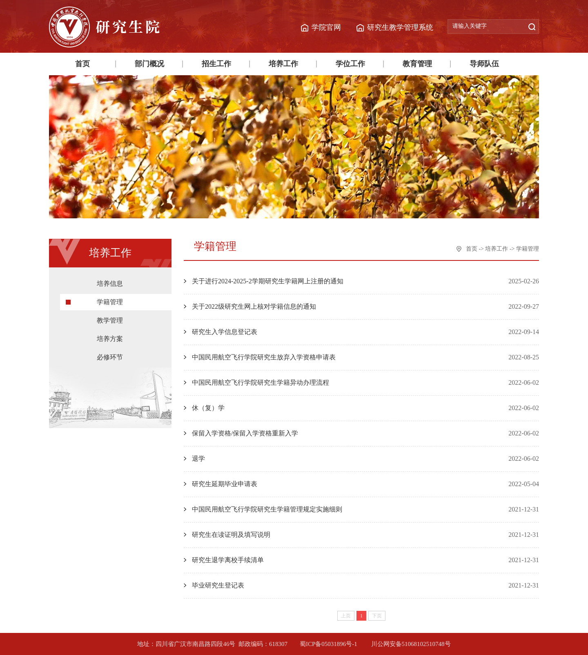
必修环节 (110, 357)
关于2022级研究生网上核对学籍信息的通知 (254, 306)
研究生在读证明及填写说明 (231, 534)
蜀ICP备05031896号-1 (329, 644)
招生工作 (216, 64)
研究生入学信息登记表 (224, 331)
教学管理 (110, 320)
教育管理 (417, 64)
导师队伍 (484, 64)
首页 (82, 64)
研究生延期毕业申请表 (224, 483)
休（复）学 (208, 407)
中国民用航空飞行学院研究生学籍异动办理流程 (260, 382)
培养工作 (283, 64)
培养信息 (110, 283)
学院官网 (326, 27)
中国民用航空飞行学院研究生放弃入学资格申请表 (264, 357)
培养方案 (110, 338)
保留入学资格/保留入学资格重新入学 (245, 433)
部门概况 (149, 64)
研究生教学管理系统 (400, 27)
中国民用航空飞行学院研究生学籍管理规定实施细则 (267, 509)
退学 (198, 458)
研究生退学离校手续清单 (228, 559)
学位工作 (350, 64)
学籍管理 (110, 301)
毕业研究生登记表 (218, 585)
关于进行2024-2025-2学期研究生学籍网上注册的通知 (267, 281)
